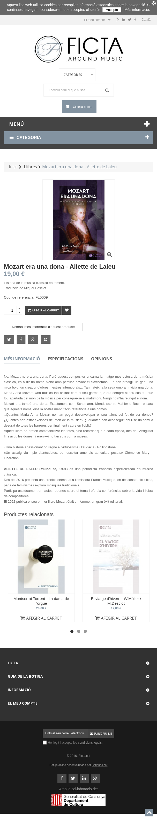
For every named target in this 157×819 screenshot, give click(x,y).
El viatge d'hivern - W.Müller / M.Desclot (116, 599)
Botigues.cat (100, 763)
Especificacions (65, 357)
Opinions (101, 357)
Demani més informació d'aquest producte (43, 325)
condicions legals (90, 741)
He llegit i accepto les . (75, 741)
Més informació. (137, 10)
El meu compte (23, 701)
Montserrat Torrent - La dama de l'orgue (41, 599)
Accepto (112, 10)
